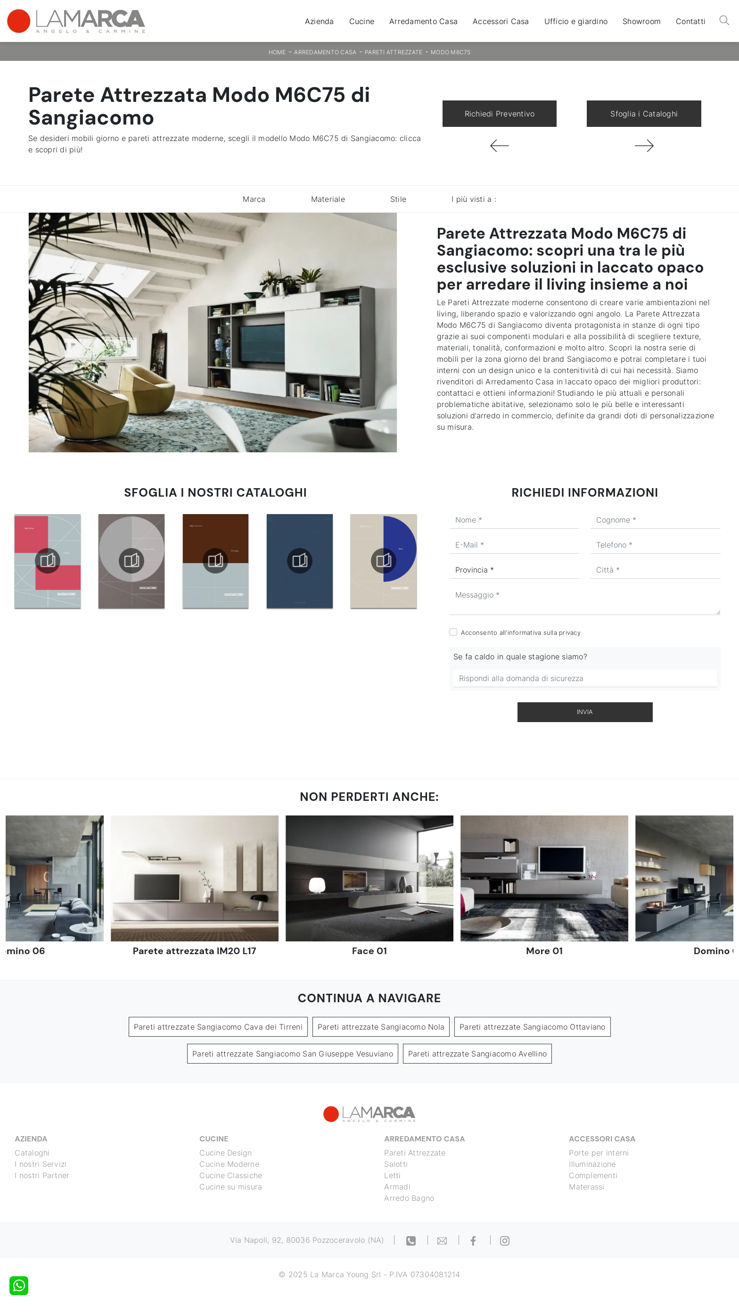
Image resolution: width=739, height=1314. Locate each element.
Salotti (396, 1164)
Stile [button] (398, 199)
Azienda (319, 21)
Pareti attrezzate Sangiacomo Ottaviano (533, 1026)
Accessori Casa (501, 21)
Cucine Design (226, 1152)
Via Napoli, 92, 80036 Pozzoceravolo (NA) (307, 1240)
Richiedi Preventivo (500, 113)
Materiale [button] (328, 199)
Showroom (642, 21)
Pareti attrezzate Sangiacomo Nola (381, 1026)
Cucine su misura (231, 1186)
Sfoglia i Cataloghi (644, 113)
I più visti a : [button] (474, 199)
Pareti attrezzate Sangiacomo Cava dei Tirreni (218, 1026)
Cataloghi (32, 1152)
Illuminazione (592, 1164)
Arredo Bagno (410, 1198)
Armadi (398, 1186)
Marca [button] (254, 199)
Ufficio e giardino (576, 21)
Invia (585, 711)
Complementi (593, 1175)
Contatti (691, 21)
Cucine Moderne (230, 1164)
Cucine (362, 21)
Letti (393, 1175)
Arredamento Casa (423, 21)
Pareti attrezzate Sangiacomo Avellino (477, 1053)
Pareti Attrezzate (393, 52)
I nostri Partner (42, 1175)
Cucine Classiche (231, 1175)
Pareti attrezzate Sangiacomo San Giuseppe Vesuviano (292, 1053)
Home (277, 52)
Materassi (587, 1186)
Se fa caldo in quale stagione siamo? (520, 656)
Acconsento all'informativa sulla (521, 632)
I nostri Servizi (41, 1164)
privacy (570, 632)
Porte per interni (599, 1152)
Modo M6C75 (451, 52)
